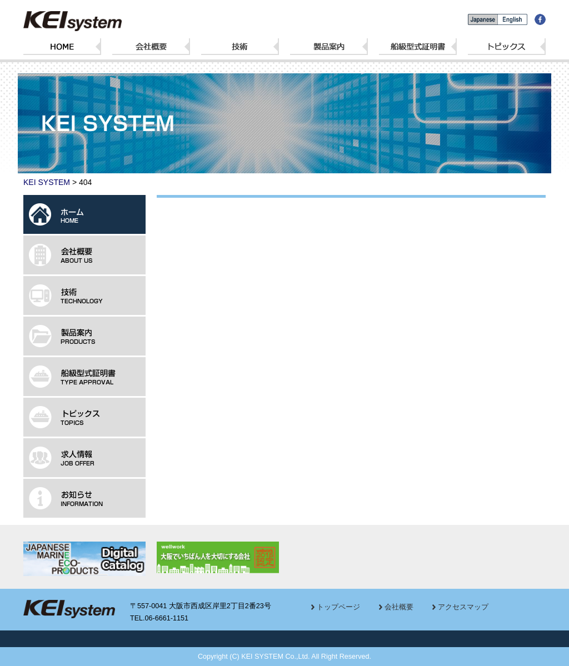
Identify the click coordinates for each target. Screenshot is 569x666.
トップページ (338, 607)
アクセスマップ (463, 607)
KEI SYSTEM (46, 182)
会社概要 (399, 607)
